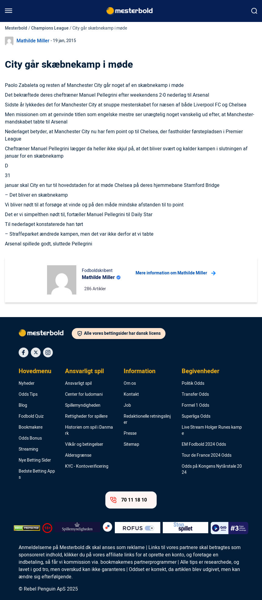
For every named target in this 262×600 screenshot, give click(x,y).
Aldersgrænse (78, 455)
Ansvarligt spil (84, 371)
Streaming (28, 449)
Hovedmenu (35, 371)
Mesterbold (16, 28)
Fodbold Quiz (31, 416)
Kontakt (131, 394)
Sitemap (131, 444)
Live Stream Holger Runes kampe (212, 430)
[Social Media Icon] (23, 352)
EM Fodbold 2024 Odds (204, 444)
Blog (23, 405)
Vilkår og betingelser (84, 444)
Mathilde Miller (32, 41)
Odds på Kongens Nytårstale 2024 (212, 469)
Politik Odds (193, 383)
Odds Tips (28, 394)
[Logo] (45, 334)
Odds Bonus (30, 438)
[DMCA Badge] (27, 528)
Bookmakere (30, 427)
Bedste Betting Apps (37, 474)
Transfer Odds (195, 394)
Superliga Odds (196, 416)
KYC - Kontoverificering (86, 466)
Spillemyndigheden (82, 405)
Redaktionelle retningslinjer (147, 419)
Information (139, 371)
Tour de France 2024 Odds (206, 455)
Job (127, 405)
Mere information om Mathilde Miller (176, 273)
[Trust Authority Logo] (77, 528)
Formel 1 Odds (195, 405)
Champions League (50, 28)
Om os (130, 383)
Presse (130, 433)
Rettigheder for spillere (86, 416)
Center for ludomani (84, 394)
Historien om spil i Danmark (89, 430)
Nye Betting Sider (35, 460)
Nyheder (27, 383)
